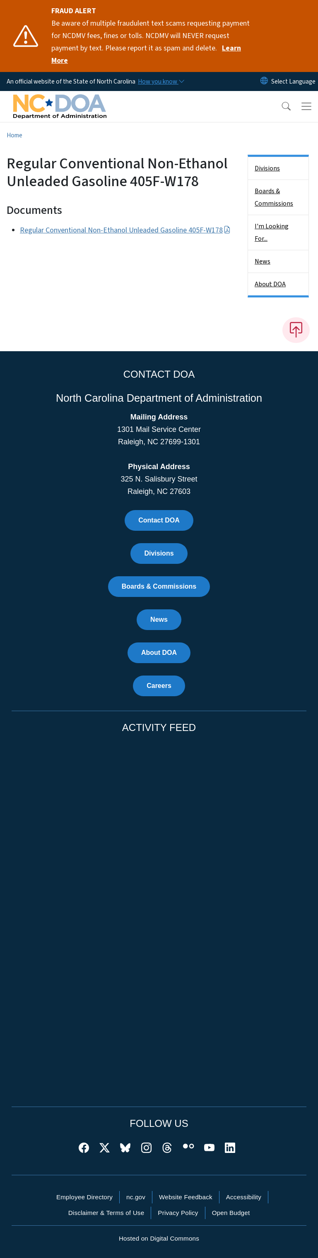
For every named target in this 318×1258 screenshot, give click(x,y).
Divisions (267, 168)
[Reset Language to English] (264, 81)
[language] (293, 81)
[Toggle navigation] (306, 106)
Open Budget (231, 1212)
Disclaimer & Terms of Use (106, 1212)
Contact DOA (159, 520)
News (262, 261)
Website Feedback (185, 1196)
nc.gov (135, 1196)
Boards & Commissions (274, 197)
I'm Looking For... (272, 232)
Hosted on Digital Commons (159, 1238)
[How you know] (161, 81)
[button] (281, 106)
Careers (159, 685)
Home (14, 135)
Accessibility (243, 1196)
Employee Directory (84, 1196)
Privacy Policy (178, 1212)
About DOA (270, 284)
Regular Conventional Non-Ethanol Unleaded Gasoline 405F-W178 (125, 230)
